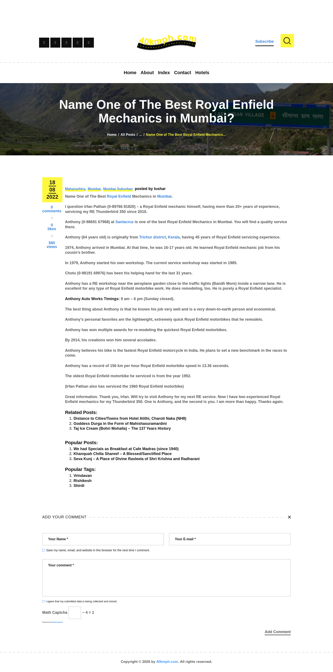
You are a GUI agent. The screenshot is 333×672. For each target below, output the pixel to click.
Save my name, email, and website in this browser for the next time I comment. (98, 550)
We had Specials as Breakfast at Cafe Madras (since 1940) (126, 449)
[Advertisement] (166, 9)
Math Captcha (54, 612)
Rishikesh (82, 481)
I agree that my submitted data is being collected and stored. (81, 601)
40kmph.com (167, 662)
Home (112, 134)
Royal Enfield (119, 196)
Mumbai (94, 189)
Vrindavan (82, 476)
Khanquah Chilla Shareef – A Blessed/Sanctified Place (122, 454)
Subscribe (264, 41)
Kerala (174, 237)
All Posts (128, 134)
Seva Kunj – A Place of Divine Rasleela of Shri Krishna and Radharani (136, 459)
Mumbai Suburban (118, 189)
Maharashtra (75, 189)
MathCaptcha (57, 622)
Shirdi (78, 485)
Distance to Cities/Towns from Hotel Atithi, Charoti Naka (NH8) (129, 418)
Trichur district (152, 237)
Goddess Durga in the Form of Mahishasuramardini (120, 423)
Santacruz (124, 222)
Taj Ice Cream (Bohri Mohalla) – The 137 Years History (122, 428)
